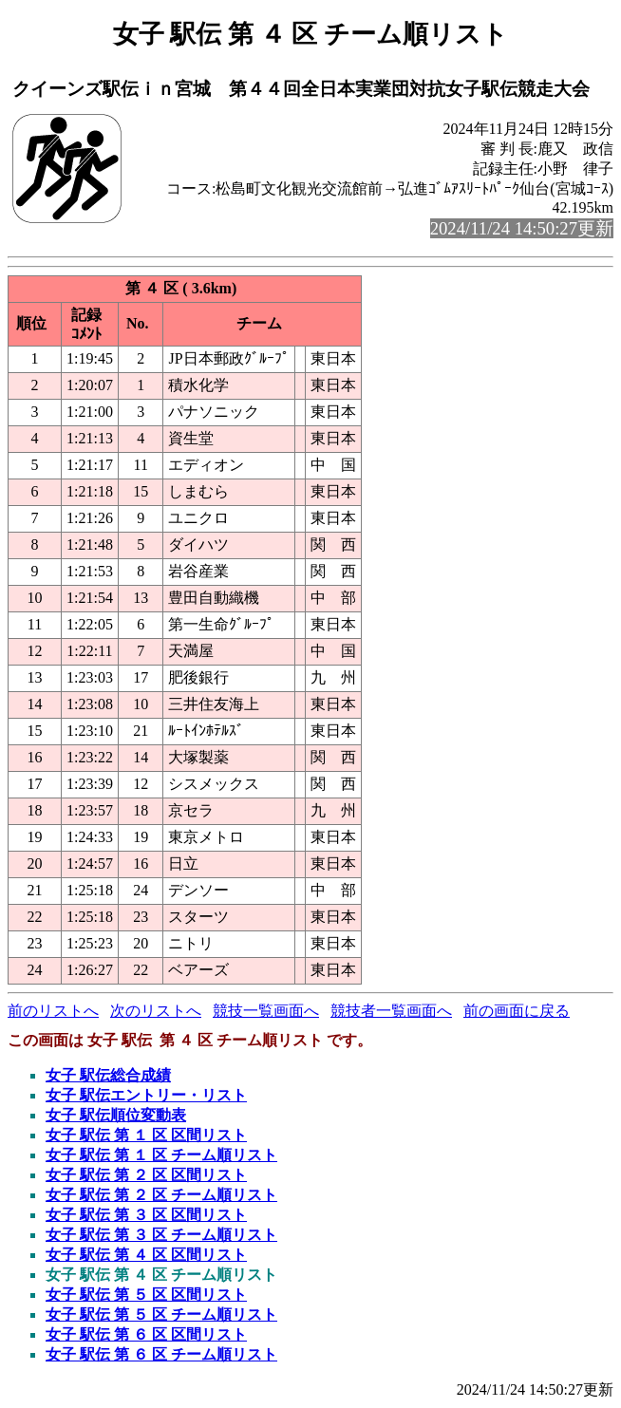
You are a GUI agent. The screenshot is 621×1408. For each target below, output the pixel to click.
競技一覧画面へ (266, 1011)
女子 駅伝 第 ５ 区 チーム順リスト (161, 1314)
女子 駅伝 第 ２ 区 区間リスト (146, 1175)
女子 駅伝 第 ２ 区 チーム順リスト (161, 1195)
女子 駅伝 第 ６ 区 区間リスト (146, 1334)
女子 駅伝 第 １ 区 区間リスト (146, 1135)
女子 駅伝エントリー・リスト (146, 1095)
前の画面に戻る (516, 1011)
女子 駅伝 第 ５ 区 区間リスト (146, 1294)
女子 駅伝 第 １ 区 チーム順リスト (161, 1155)
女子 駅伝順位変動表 (116, 1115)
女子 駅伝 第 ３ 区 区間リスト (146, 1215)
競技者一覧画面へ (391, 1011)
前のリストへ (53, 1011)
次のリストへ (155, 1011)
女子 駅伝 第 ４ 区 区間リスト (146, 1255)
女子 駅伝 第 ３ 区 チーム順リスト (161, 1235)
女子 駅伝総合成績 (108, 1075)
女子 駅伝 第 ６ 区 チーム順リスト (161, 1354)
